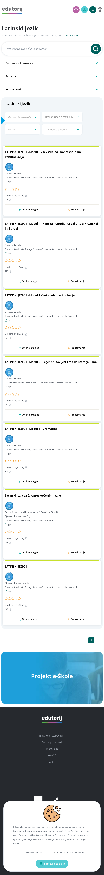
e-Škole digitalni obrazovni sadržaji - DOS (44, 35)
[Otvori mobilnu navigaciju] (92, 9)
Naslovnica (6, 35)
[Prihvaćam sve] (31, 852)
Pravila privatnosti (52, 742)
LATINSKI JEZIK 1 (16, 566)
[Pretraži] (76, 9)
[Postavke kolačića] (52, 864)
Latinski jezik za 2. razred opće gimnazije (33, 495)
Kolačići (52, 755)
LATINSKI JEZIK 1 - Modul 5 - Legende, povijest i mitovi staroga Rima (51, 362)
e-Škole (18, 35)
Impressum (52, 748)
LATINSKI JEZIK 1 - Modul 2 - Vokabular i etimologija (40, 295)
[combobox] (6, 63)
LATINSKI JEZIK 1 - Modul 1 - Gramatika (31, 429)
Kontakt (52, 762)
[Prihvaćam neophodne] (68, 852)
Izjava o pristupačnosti (52, 735)
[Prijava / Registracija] (84, 9)
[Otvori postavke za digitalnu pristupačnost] (100, 9)
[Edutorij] (12, 10)
